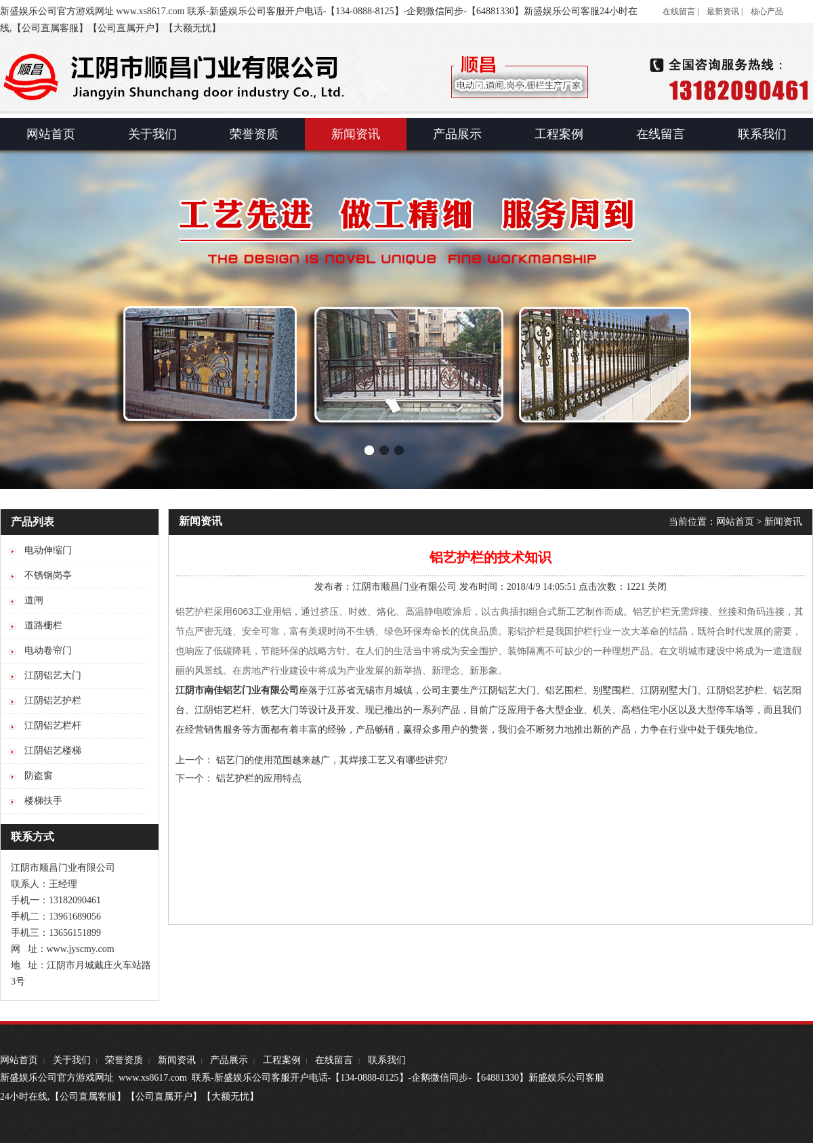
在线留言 (334, 1060)
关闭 (657, 587)
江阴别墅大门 (668, 690)
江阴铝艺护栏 (735, 690)
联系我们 (387, 1060)
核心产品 (767, 11)
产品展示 (229, 1060)
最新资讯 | (725, 11)
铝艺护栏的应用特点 (258, 778)
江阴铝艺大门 (507, 690)
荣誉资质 (124, 1060)
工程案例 (282, 1060)
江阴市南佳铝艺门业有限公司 (237, 690)
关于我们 (72, 1060)
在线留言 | (681, 11)
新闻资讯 (783, 522)
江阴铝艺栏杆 (222, 710)
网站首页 (735, 522)
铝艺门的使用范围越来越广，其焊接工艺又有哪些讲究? (332, 760)
